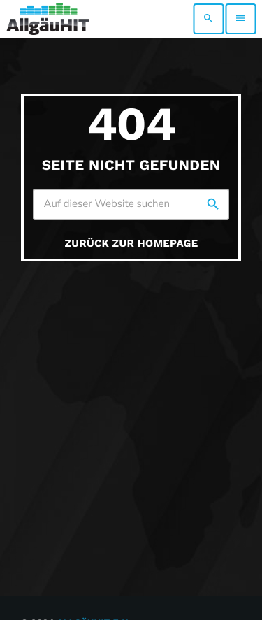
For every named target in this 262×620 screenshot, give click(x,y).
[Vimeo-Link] (47, 19)
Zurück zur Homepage (131, 243)
